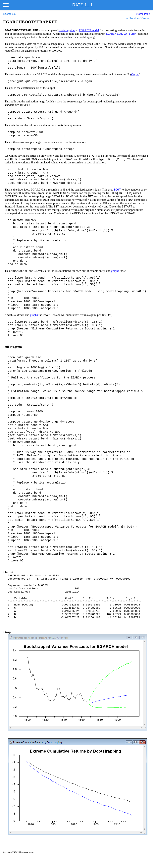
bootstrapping (67, 30)
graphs (115, 270)
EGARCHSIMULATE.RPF (121, 33)
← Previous (133, 18)
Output (135, 74)
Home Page (143, 13)
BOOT (117, 189)
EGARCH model (89, 30)
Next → (145, 18)
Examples (9, 13)
